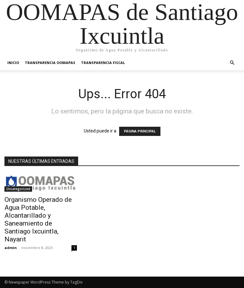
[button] (232, 63)
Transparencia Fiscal (103, 62)
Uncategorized (18, 189)
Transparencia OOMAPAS (50, 62)
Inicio (13, 62)
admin (10, 247)
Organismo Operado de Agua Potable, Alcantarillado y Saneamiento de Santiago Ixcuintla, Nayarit (38, 219)
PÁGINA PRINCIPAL (140, 131)
